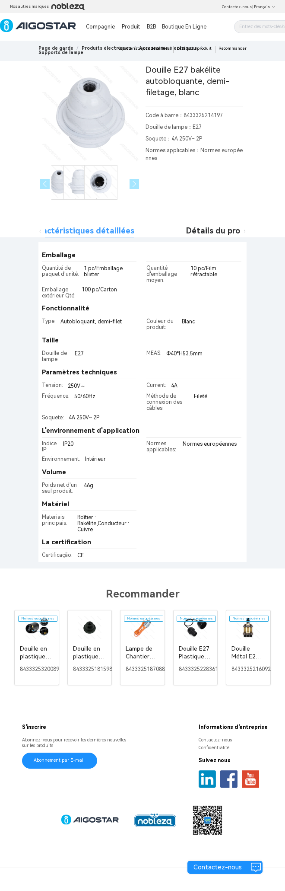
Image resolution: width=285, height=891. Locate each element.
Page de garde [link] (55, 48)
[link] (106, 48)
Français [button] (265, 7)
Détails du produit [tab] (221, 230)
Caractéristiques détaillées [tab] (81, 230)
